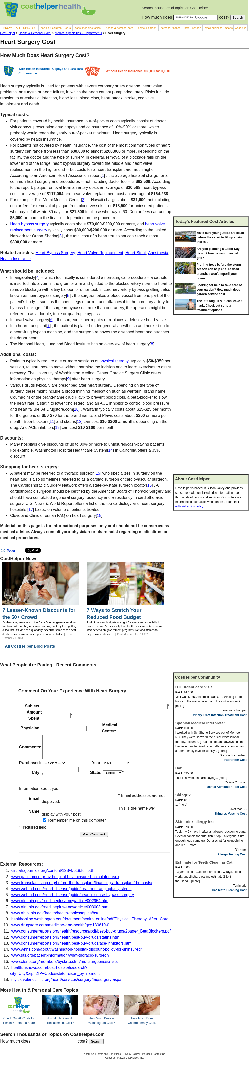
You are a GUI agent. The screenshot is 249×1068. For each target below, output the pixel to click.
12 (79, 421)
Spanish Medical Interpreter (200, 723)
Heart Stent (135, 253)
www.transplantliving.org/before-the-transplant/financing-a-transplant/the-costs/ (81, 887)
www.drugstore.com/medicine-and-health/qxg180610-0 (60, 929)
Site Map (145, 1058)
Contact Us (159, 1058)
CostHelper (7, 33)
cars (68, 27)
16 (149, 485)
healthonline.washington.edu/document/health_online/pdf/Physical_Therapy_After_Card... (91, 923)
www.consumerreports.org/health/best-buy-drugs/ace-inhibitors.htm (71, 948)
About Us (89, 1058)
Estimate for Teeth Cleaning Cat (204, 862)
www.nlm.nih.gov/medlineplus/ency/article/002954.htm (59, 905)
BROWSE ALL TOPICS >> (19, 27)
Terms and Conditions (108, 1058)
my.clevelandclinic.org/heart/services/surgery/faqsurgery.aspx (66, 984)
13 (57, 427)
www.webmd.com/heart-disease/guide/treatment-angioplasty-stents (71, 893)
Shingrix (183, 795)
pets (187, 27)
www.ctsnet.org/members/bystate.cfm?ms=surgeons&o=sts (64, 966)
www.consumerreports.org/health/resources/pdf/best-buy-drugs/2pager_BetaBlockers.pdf (91, 936)
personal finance (170, 27)
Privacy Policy (131, 1058)
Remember (55, 825)
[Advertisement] (200, 134)
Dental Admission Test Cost (227, 787)
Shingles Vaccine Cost (230, 813)
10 (76, 409)
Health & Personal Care (35, 33)
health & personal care (119, 27)
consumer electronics (88, 27)
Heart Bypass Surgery (55, 253)
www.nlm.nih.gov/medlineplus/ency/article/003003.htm (59, 911)
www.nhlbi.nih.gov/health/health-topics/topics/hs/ (54, 917)
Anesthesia (158, 253)
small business (213, 27)
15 (98, 473)
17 (30, 509)
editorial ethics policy (189, 506)
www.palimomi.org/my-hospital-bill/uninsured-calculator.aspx (65, 881)
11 (52, 421)
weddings (240, 27)
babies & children (51, 27)
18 (99, 515)
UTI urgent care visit (193, 687)
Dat (178, 768)
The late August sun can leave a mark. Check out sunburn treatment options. (220, 305)
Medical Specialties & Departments (78, 33)
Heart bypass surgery (29, 224)
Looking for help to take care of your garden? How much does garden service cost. (219, 289)
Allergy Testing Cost (232, 854)
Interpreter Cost (235, 760)
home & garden (147, 27)
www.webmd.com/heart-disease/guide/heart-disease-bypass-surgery (72, 899)
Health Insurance (15, 259)
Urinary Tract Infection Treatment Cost (219, 715)
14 (110, 450)
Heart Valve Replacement (100, 253)
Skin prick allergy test (195, 821)
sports (229, 27)
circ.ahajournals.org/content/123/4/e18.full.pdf (52, 875)
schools (196, 27)
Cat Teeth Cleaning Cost (229, 890)
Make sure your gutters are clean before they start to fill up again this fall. (220, 237)
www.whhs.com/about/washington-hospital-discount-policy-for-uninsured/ (76, 954)
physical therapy (114, 361)
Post (8, 551)
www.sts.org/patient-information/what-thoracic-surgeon (60, 960)
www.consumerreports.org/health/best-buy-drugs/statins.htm (65, 942)
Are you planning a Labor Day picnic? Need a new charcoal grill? (218, 253)
